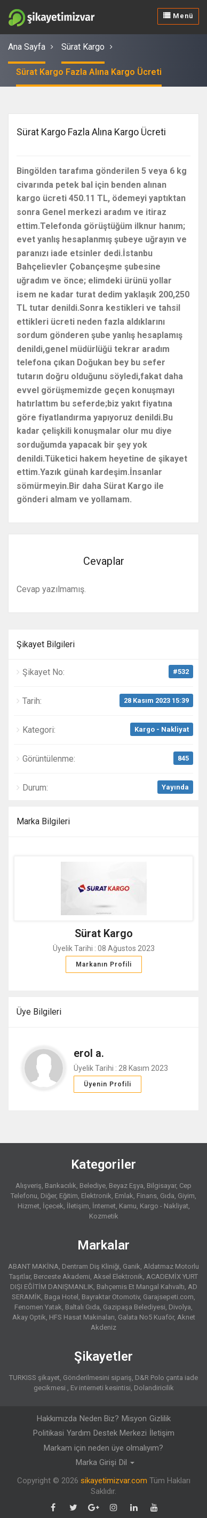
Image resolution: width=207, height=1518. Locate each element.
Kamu (128, 1206)
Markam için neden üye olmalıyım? (103, 1448)
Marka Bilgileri (43, 821)
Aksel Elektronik (118, 1276)
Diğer (48, 1196)
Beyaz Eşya (126, 1186)
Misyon (134, 1418)
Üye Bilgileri (39, 1012)
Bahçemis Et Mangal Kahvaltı (141, 1287)
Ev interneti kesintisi (100, 1388)
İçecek (53, 1206)
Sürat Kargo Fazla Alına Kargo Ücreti (89, 72)
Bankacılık (60, 1186)
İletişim (78, 1206)
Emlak (124, 1196)
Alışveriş (28, 1186)
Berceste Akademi (62, 1276)
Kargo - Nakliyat (161, 729)
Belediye (92, 1186)
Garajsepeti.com (168, 1297)
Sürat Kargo (83, 47)
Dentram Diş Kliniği (91, 1266)
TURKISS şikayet (34, 1378)
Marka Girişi (96, 1462)
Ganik (131, 1266)
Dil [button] (126, 1462)
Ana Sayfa (26, 47)
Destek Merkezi (120, 1433)
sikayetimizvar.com (114, 1480)
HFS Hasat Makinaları (82, 1317)
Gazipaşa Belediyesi (134, 1307)
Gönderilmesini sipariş (97, 1378)
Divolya (180, 1307)
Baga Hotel (61, 1297)
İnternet (104, 1206)
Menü (178, 16)
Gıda (167, 1196)
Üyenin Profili (107, 1084)
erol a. (89, 1053)
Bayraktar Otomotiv (111, 1297)
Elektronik (96, 1196)
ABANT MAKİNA (33, 1266)
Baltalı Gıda (82, 1307)
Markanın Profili (104, 964)
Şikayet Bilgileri (46, 644)
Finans (147, 1196)
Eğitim (68, 1196)
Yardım (79, 1433)
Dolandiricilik (154, 1388)
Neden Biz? (99, 1418)
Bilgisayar (161, 1186)
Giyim (186, 1196)
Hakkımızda (57, 1418)
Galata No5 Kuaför (146, 1317)
